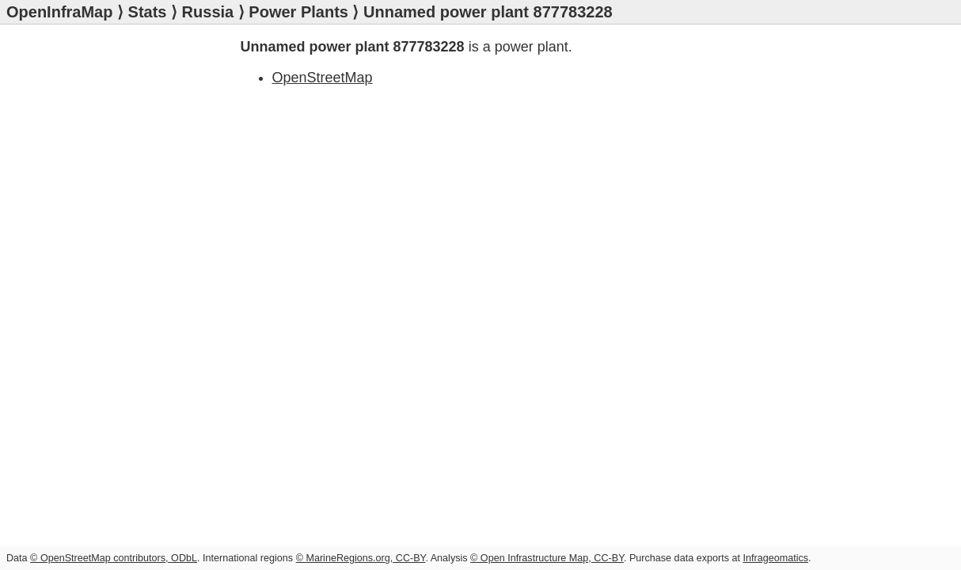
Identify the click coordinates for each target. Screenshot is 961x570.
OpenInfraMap (59, 12)
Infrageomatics (775, 558)
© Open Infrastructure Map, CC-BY (547, 558)
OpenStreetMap (322, 78)
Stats (147, 12)
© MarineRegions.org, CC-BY (361, 558)
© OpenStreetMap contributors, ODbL (113, 558)
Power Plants (298, 12)
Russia (208, 12)
